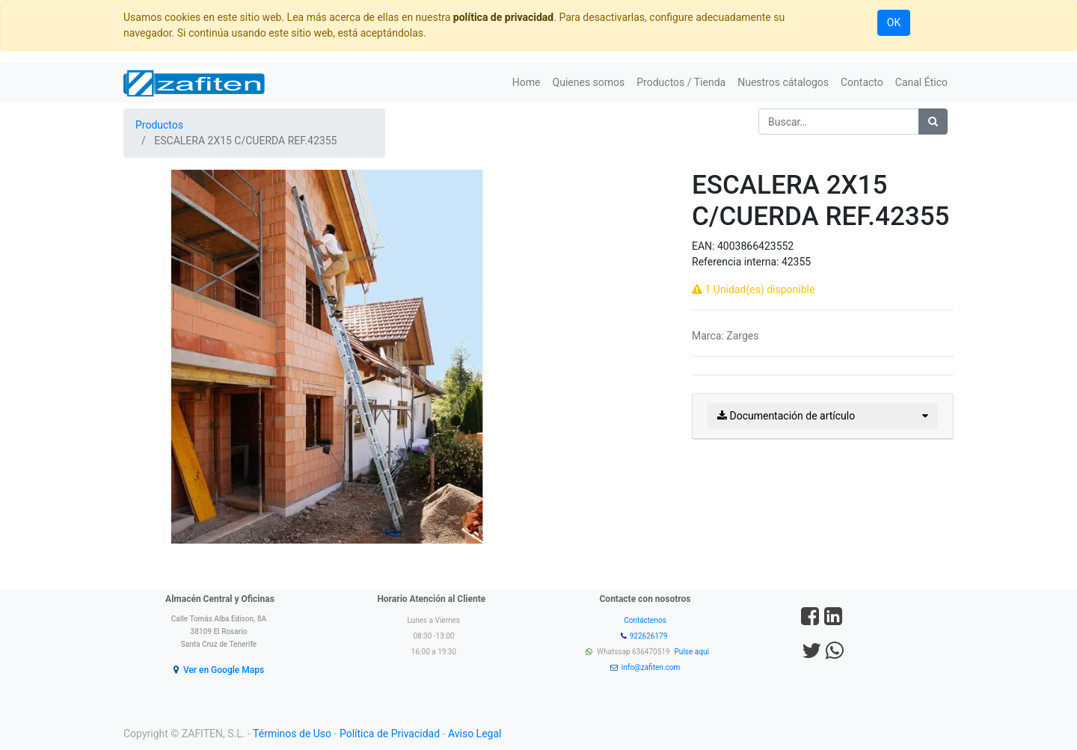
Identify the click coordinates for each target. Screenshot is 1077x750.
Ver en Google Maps (223, 670)
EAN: (704, 246)
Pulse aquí (693, 652)
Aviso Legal (475, 734)
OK (893, 22)
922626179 (649, 636)
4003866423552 (755, 246)
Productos (159, 125)
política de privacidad (503, 17)
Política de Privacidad (390, 734)
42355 (796, 262)
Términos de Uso (292, 734)
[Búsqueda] (933, 121)
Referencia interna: (737, 262)
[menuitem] (526, 82)
